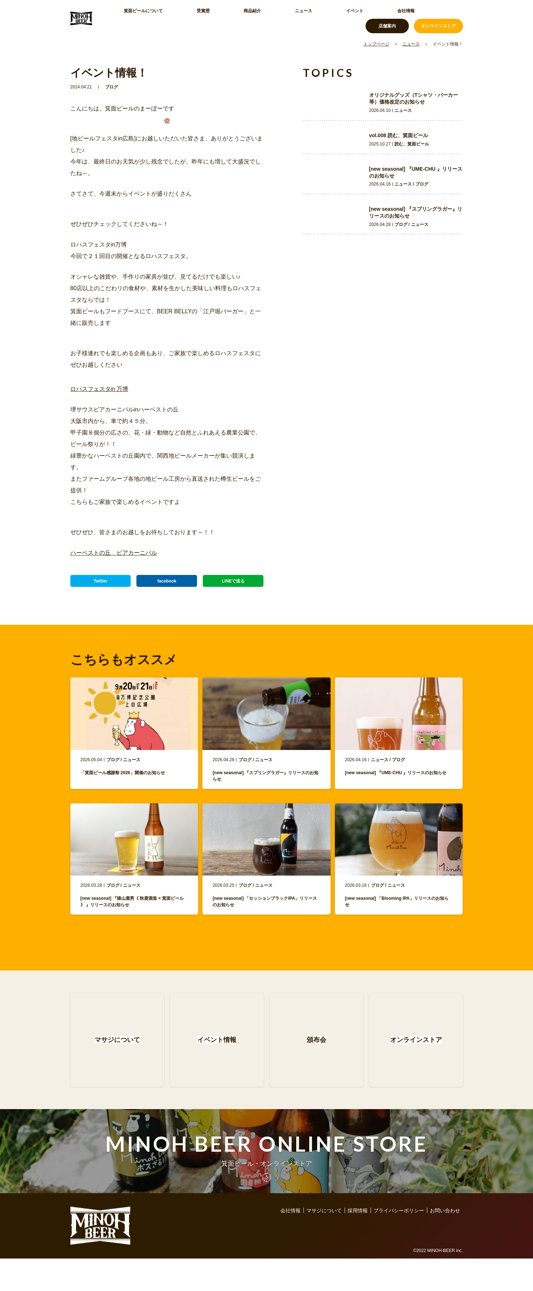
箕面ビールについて (140, 18)
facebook (167, 584)
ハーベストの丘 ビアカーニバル (113, 553)
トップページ (376, 44)
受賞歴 (184, 18)
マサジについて (324, 1243)
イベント (284, 18)
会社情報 (318, 18)
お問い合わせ (445, 1243)
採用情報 (358, 1243)
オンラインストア (438, 18)
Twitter (100, 584)
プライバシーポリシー (398, 1243)
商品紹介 (216, 18)
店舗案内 (387, 18)
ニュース (250, 18)
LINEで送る (233, 584)
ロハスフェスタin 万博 (99, 389)
